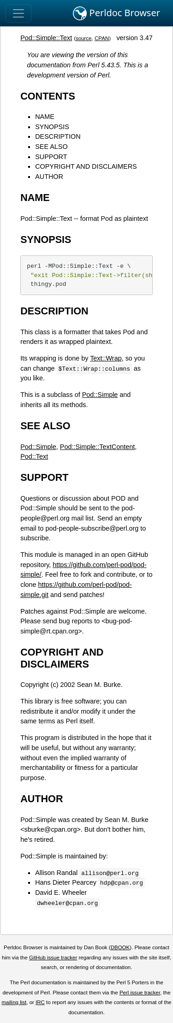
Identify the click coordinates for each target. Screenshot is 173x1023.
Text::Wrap (106, 358)
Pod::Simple (100, 394)
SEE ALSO (51, 146)
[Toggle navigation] (18, 13)
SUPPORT (51, 156)
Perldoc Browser (116, 13)
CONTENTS (47, 96)
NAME (44, 116)
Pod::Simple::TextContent (97, 446)
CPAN (102, 38)
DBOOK (120, 947)
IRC (40, 1002)
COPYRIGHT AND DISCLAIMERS (86, 166)
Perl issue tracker (139, 992)
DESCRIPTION (57, 136)
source (84, 38)
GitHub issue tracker (53, 957)
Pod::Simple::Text (46, 37)
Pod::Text (34, 456)
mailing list (13, 1002)
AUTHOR (49, 176)
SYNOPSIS (52, 126)
